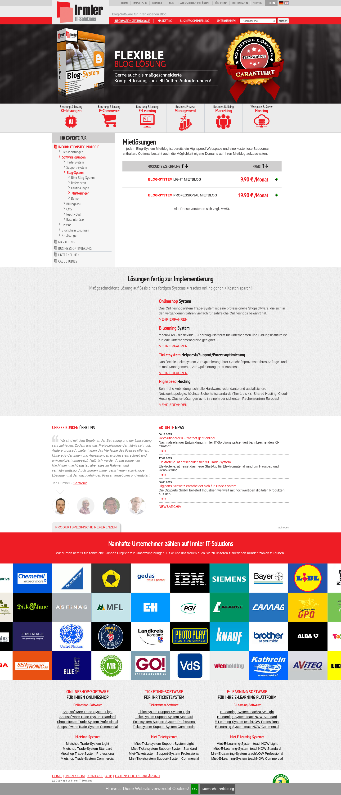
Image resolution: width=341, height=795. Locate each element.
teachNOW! (73, 214)
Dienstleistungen (72, 152)
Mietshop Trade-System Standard (87, 748)
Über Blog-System (82, 177)
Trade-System (75, 162)
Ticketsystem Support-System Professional (164, 722)
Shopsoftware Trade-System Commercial (87, 727)
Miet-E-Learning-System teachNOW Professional (247, 753)
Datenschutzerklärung (218, 789)
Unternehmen (226, 21)
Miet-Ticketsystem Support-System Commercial (164, 758)
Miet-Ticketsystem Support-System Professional (164, 753)
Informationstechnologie (132, 21)
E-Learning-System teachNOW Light (247, 712)
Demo (75, 198)
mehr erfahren (173, 319)
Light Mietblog (174, 179)
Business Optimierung (194, 21)
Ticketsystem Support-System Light (164, 712)
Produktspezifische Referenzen (86, 527)
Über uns (221, 3)
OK (194, 789)
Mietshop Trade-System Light (87, 743)
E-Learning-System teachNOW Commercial (247, 727)
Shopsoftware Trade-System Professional (87, 722)
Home (124, 3)
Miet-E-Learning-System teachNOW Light (247, 743)
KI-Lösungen (70, 235)
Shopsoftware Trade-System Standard (87, 717)
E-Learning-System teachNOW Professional (247, 722)
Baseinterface (75, 219)
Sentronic (80, 483)
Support (258, 3)
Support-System (76, 167)
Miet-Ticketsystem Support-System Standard (164, 748)
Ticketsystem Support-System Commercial (164, 727)
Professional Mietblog (182, 195)
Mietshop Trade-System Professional (87, 753)
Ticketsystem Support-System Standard (164, 717)
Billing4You (73, 203)
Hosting (67, 225)
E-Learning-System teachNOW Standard (247, 717)
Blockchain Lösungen (75, 230)
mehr (162, 450)
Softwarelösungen (73, 157)
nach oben (283, 527)
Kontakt (158, 3)
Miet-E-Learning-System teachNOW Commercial (247, 758)
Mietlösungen (80, 193)
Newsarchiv (170, 507)
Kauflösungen (80, 188)
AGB (171, 3)
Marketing (165, 21)
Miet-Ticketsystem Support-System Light (164, 743)
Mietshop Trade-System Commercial (87, 758)
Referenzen (240, 3)
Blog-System (75, 172)
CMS (69, 209)
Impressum (140, 3)
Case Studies (67, 261)
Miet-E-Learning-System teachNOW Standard (247, 748)
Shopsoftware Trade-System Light (87, 712)
